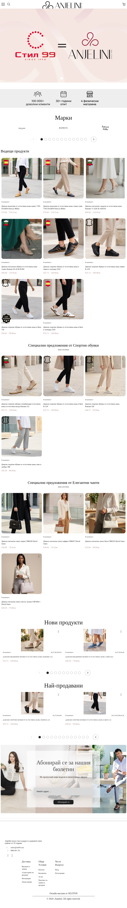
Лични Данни (27, 882)
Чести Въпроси (59, 863)
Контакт (41, 870)
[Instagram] (13, 855)
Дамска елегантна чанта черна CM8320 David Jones (19, 542)
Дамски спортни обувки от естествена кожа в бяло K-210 (63, 405)
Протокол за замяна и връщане (42, 882)
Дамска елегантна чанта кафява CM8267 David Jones (61, 542)
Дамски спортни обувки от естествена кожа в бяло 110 (21, 328)
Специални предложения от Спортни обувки (63, 345)
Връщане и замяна (26, 868)
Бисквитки (42, 873)
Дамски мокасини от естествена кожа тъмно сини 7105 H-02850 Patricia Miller (62, 207)
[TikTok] (17, 855)
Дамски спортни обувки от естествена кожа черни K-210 (105, 268)
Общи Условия (42, 863)
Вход (57, 870)
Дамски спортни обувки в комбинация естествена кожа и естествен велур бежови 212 (21, 405)
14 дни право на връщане (28, 874)
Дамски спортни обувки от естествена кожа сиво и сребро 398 (21, 466)
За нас (40, 877)
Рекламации (26, 878)
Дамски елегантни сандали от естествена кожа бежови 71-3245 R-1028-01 (103, 207)
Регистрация (59, 873)
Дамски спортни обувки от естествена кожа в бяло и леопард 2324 (63, 328)
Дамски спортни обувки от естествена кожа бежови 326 (102, 405)
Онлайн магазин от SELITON (63, 893)
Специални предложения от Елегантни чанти (63, 483)
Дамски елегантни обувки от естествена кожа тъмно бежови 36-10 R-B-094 (19, 268)
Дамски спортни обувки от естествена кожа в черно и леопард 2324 (61, 268)
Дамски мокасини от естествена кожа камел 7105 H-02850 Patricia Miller (20, 207)
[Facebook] (9, 855)
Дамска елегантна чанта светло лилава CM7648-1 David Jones (20, 603)
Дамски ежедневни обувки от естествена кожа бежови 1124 (27, 657)
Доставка (26, 861)
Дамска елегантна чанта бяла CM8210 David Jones (105, 541)
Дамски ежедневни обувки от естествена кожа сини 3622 (89, 657)
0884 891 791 (15, 851)
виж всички (63, 349)
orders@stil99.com (17, 848)
